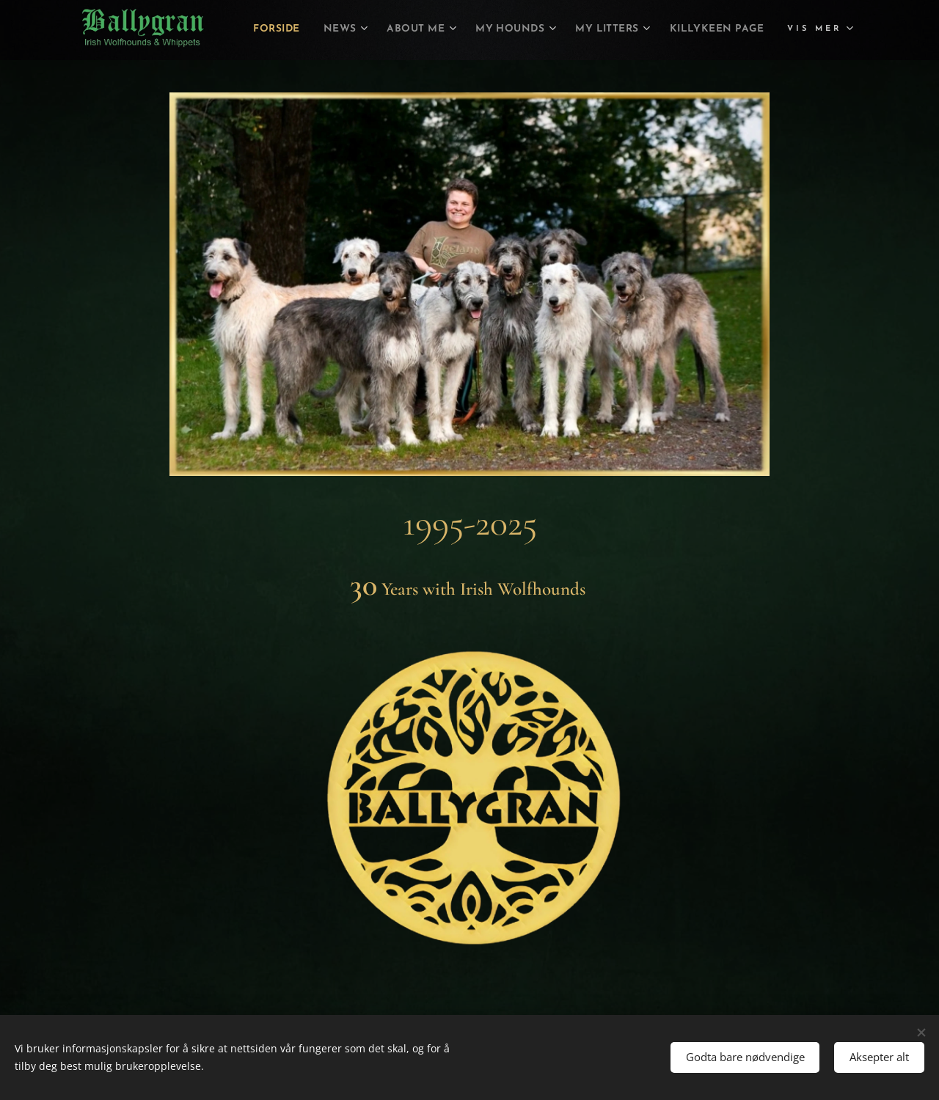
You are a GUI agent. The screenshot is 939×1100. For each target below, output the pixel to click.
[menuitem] (358, 30)
